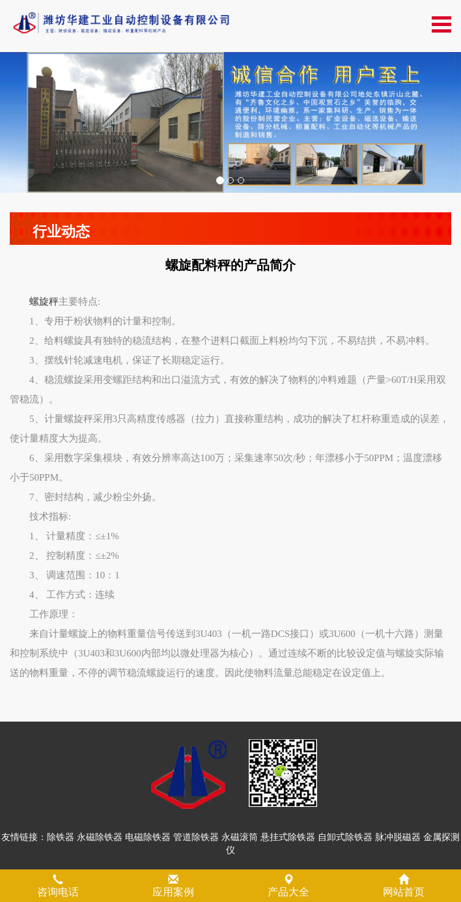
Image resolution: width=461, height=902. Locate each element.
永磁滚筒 (239, 837)
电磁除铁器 (148, 837)
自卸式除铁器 (345, 837)
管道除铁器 (196, 837)
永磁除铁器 (99, 837)
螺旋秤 (44, 301)
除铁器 (60, 837)
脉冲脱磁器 (398, 837)
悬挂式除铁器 (287, 837)
